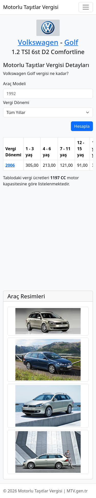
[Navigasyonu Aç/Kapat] (86, 7)
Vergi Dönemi (16, 102)
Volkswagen (38, 42)
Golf (71, 42)
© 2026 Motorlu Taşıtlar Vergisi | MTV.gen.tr (45, 491)
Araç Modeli (14, 83)
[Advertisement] (48, 239)
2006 (10, 165)
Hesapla (82, 126)
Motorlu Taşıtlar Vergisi (30, 7)
